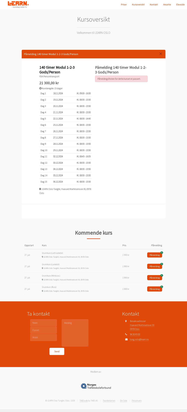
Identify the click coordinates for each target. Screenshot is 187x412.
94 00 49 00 (135, 334)
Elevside (180, 4)
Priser (124, 4)
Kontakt (154, 4)
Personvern (137, 400)
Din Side (123, 400)
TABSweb (84, 400)
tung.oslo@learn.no (139, 339)
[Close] (160, 53)
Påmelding (156, 254)
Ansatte (167, 4)
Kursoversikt (138, 4)
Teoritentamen (109, 400)
